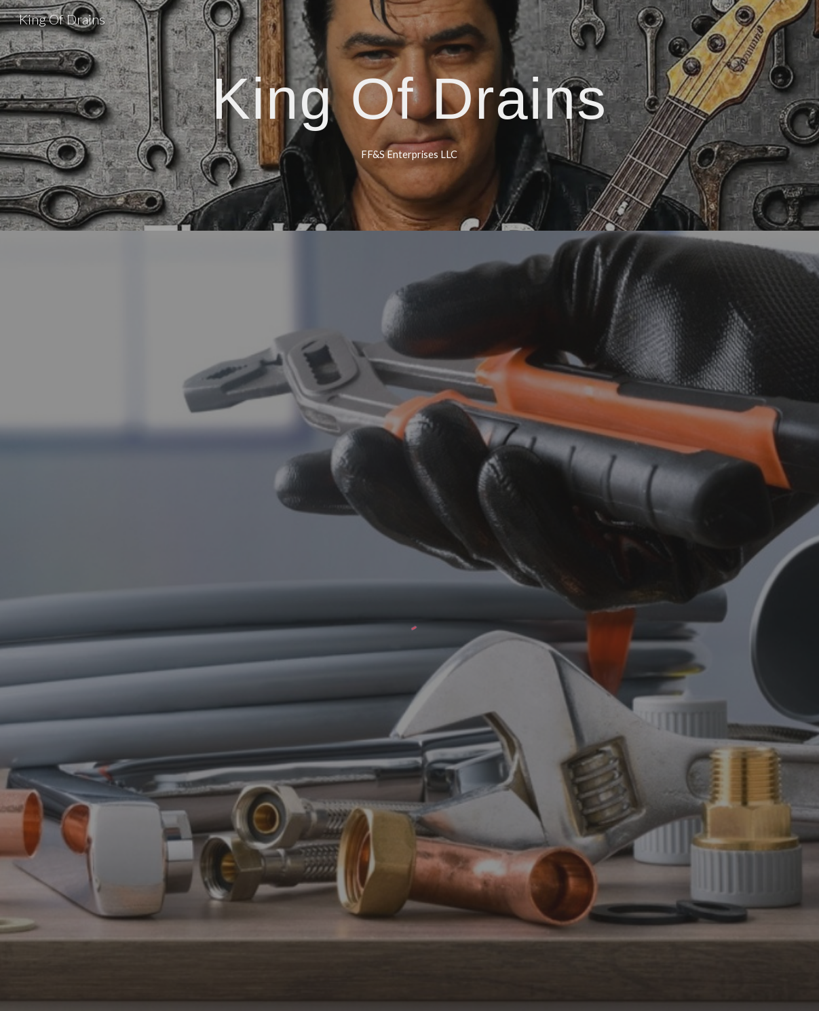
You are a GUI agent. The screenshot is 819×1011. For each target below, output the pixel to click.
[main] (409, 97)
